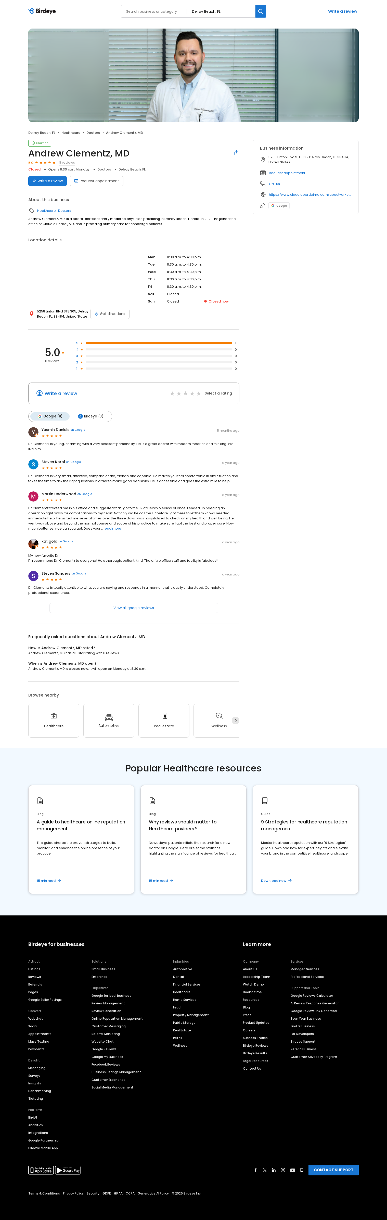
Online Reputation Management (117, 1018)
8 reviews (67, 162)
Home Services (184, 999)
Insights (34, 1083)
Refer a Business (304, 1049)
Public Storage (184, 1022)
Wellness (180, 1045)
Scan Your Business (306, 1018)
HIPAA (118, 1193)
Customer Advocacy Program (314, 1056)
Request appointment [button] (287, 172)
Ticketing (35, 1098)
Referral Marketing (106, 1033)
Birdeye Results (255, 1053)
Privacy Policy (73, 1193)
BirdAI (32, 1117)
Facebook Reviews (106, 1064)
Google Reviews (104, 1049)
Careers (249, 1030)
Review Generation (106, 1010)
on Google (77, 429)
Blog (246, 1007)
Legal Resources (255, 1060)
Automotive (182, 969)
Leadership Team (256, 976)
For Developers (302, 1033)
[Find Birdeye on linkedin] (274, 1169)
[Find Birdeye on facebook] (256, 1169)
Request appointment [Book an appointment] (96, 180)
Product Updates (256, 1022)
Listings (34, 969)
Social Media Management (112, 1087)
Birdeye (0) (89, 416)
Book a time (252, 992)
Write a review (342, 11)
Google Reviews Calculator (312, 995)
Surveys (34, 1075)
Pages (33, 992)
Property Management (191, 1015)
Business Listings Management (116, 1072)
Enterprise (99, 976)
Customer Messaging (109, 1026)
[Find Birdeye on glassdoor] (301, 1169)
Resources (251, 999)
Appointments (39, 1033)
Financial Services (187, 984)
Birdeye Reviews (255, 1045)
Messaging (36, 1068)
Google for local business (111, 995)
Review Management (108, 1003)
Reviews (34, 976)
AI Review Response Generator (315, 1003)
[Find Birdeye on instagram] (283, 1169)
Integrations (38, 1132)
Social (32, 1026)
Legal (177, 1007)
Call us (274, 183)
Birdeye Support (303, 1041)
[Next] (235, 720)
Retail (177, 1037)
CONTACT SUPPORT (333, 1169)
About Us (250, 969)
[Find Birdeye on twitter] (265, 1169)
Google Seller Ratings (45, 999)
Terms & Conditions (44, 1193)
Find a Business (303, 1026)
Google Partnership (43, 1140)
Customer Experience (108, 1079)
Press (247, 1015)
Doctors (93, 132)
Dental (178, 976)
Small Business (103, 969)
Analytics (35, 1125)
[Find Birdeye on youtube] (292, 1169)
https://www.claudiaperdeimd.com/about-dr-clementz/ (310, 194)
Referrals (35, 984)
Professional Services (307, 976)
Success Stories (255, 1037)
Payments (36, 1049)
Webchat (35, 1018)
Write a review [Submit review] (47, 180)
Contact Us (252, 1068)
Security (93, 1193)
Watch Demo (253, 984)
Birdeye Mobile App (43, 1148)
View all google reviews (133, 607)
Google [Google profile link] (279, 206)
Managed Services (305, 969)
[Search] (260, 11)
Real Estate (182, 1030)
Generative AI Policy (153, 1193)
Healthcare (70, 132)
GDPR (106, 1193)
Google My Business (107, 1056)
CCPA (130, 1193)
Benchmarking (39, 1090)
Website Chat (103, 1041)
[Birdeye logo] (43, 11)
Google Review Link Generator (314, 1010)
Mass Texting (38, 1041)
